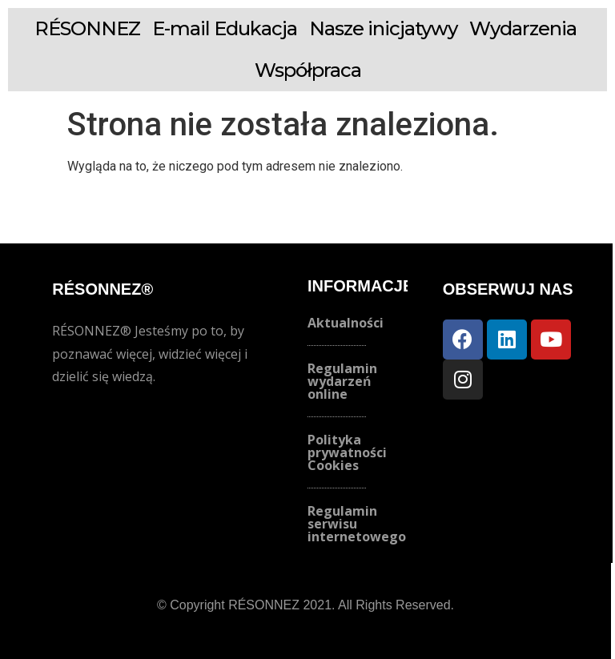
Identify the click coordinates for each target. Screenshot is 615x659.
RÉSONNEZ (87, 28)
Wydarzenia (523, 28)
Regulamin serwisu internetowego (357, 523)
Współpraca (308, 70)
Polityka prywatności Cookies (347, 452)
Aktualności (346, 323)
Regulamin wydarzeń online (342, 381)
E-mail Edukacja (224, 28)
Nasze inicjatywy (383, 28)
